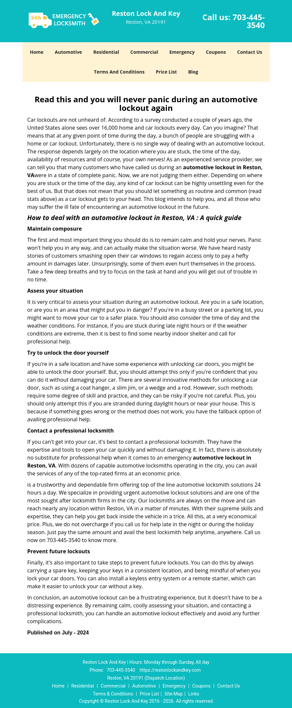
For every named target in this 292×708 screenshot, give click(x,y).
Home (36, 52)
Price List (166, 72)
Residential (106, 52)
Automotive (68, 52)
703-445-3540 (249, 21)
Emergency (182, 52)
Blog (193, 72)
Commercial (144, 52)
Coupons (216, 52)
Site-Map (174, 693)
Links (193, 693)
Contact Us (249, 52)
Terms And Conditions (119, 72)
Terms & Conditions (113, 693)
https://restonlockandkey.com (170, 670)
